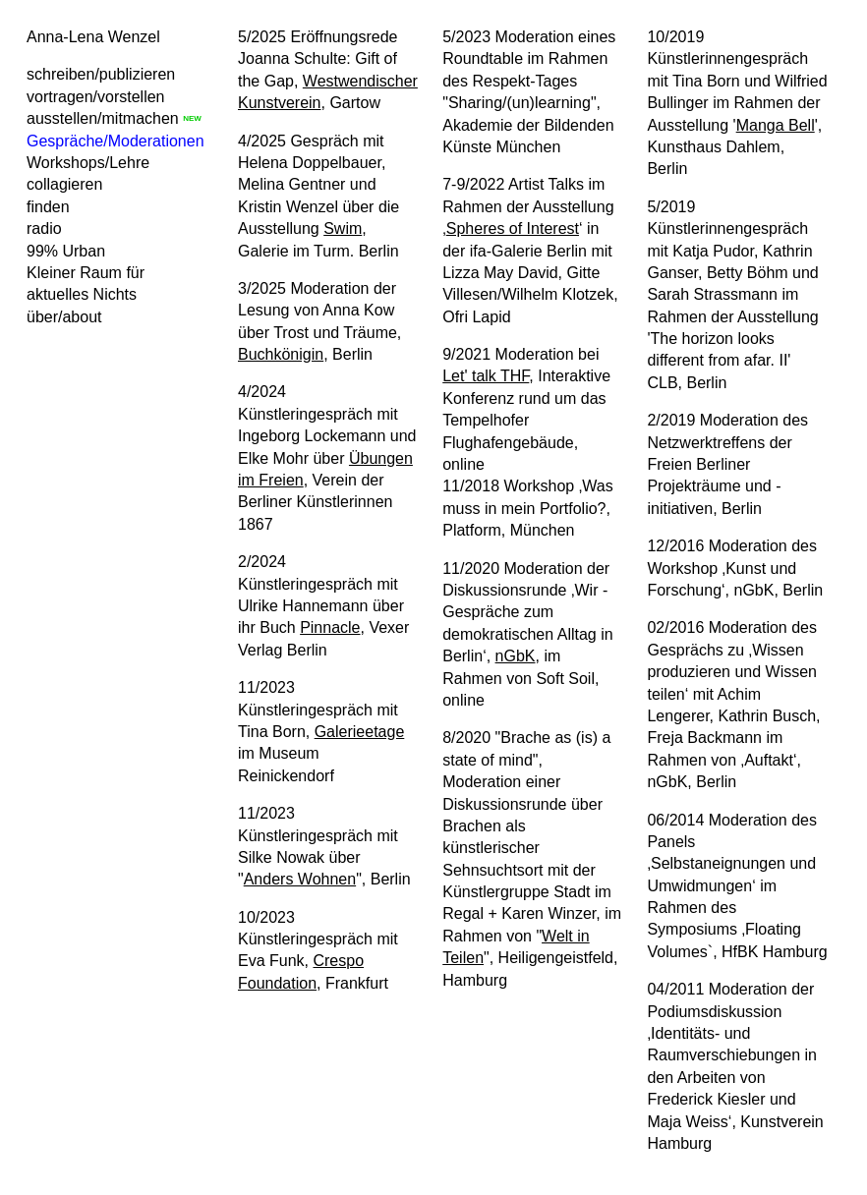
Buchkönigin (280, 354)
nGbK (515, 656)
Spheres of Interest (512, 228)
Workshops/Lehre (88, 162)
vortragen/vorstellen (96, 96)
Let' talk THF (485, 376)
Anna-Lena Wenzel (93, 36)
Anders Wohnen (300, 879)
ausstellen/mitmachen (103, 118)
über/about (64, 317)
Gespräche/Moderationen (115, 141)
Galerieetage (360, 731)
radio (44, 228)
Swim (342, 228)
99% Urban (66, 251)
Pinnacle (330, 627)
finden (48, 207)
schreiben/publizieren (101, 74)
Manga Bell (775, 125)
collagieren (64, 184)
